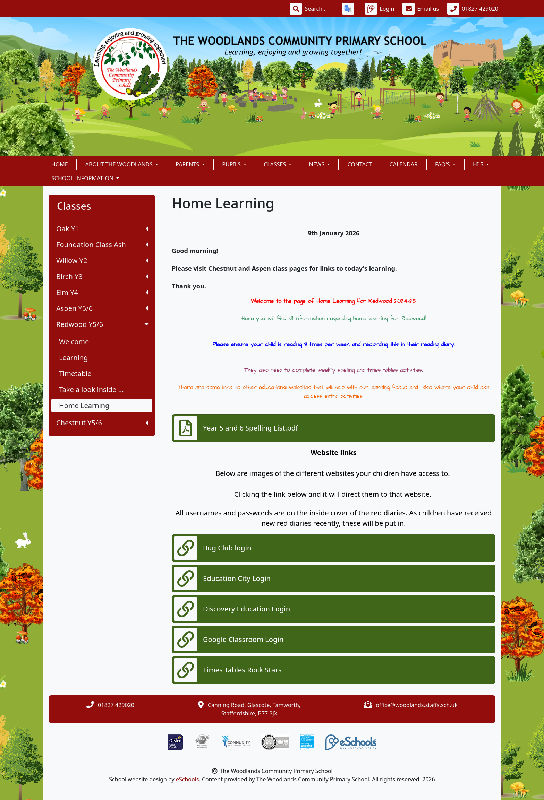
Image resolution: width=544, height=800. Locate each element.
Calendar (404, 164)
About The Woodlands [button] (119, 164)
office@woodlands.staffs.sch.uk (417, 705)
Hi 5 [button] (479, 164)
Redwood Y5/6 (103, 324)
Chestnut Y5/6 (102, 422)
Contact (359, 164)
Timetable (75, 373)
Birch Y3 (102, 276)
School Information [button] (83, 178)
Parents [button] (188, 164)
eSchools (187, 779)
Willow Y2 (102, 260)
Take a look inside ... (91, 389)
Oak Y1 (102, 228)
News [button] (317, 164)
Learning (73, 357)
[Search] (319, 9)
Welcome (74, 341)
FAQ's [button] (443, 164)
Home (59, 164)
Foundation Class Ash (102, 244)
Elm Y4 (102, 292)
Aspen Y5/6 (102, 308)
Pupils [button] (232, 164)
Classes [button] (275, 164)
